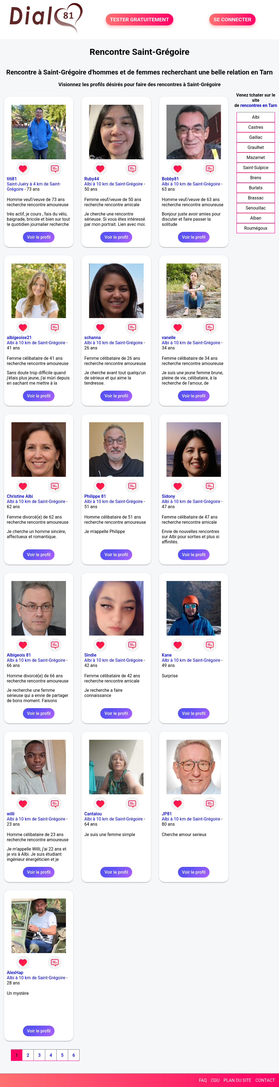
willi (10, 813)
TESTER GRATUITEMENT (139, 19)
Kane (167, 655)
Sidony (168, 496)
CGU (215, 1080)
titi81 (12, 178)
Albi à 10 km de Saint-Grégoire (113, 184)
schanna (92, 337)
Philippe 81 (95, 496)
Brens (255, 177)
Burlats (255, 187)
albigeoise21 (19, 337)
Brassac (255, 197)
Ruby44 (91, 178)
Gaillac (255, 137)
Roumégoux (255, 228)
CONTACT (265, 1080)
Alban (255, 218)
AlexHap (15, 972)
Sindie (90, 655)
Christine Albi (20, 496)
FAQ (203, 1080)
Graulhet (256, 147)
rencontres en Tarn (258, 105)
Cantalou (93, 813)
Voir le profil (38, 237)
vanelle (169, 337)
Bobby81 (170, 178)
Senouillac (256, 208)
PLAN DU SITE (237, 1080)
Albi (255, 117)
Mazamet (256, 157)
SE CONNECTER (232, 19)
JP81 (167, 813)
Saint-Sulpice (255, 167)
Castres (255, 127)
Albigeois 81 (19, 655)
